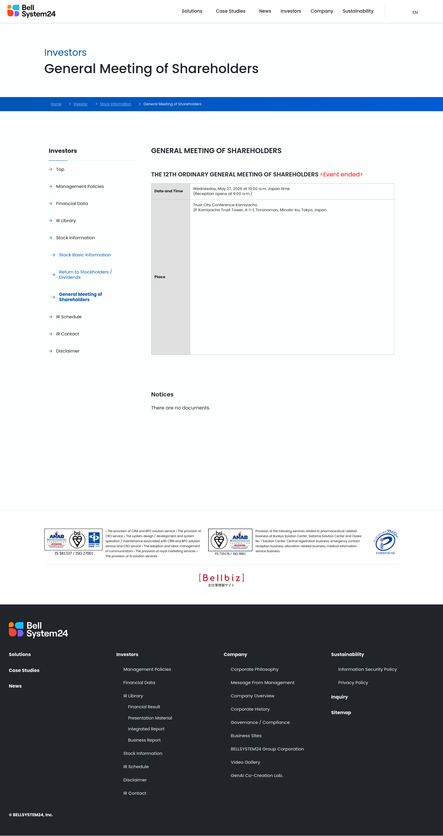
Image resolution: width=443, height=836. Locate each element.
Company (325, 12)
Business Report (144, 740)
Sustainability (359, 12)
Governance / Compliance (260, 722)
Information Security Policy (367, 669)
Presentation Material (150, 718)
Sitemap (341, 712)
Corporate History (250, 709)
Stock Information (75, 238)
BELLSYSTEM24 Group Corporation (267, 749)
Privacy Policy (353, 683)
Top (60, 169)
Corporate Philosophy (255, 669)
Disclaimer (67, 351)
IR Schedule (69, 317)
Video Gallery (245, 762)
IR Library (66, 220)
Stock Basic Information (85, 255)
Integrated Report (146, 729)
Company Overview (253, 696)
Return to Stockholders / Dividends (85, 274)
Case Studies (238, 12)
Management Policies (80, 186)
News (272, 12)
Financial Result (144, 707)
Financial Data (72, 203)
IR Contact (67, 334)
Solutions (200, 12)
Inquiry (339, 696)
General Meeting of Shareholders (80, 297)
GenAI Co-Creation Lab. (257, 776)
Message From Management (263, 683)
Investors (296, 12)
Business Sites (246, 736)
